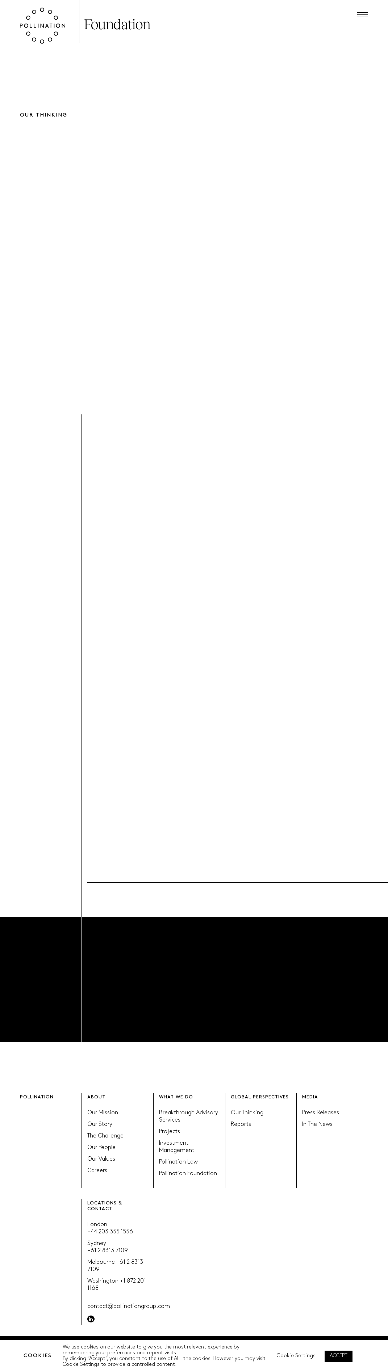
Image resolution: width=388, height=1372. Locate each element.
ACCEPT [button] (338, 1356)
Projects (169, 1132)
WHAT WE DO (176, 1097)
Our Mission (102, 1113)
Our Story (99, 1124)
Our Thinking (247, 1113)
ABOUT (96, 1097)
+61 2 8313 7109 (107, 1251)
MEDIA (310, 1097)
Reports (241, 1124)
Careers (97, 1171)
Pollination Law (178, 1162)
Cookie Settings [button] (296, 1356)
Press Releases (320, 1113)
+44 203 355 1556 (110, 1232)
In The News (317, 1124)
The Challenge (105, 1136)
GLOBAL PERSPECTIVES (260, 1097)
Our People (101, 1148)
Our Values (101, 1159)
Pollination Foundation (188, 1174)
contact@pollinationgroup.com (128, 1306)
